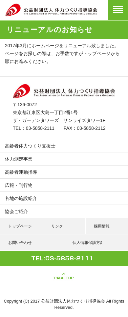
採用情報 (102, 226)
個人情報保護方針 (88, 242)
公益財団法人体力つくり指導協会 (73, 301)
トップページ (97, 53)
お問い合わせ (20, 242)
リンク (57, 226)
